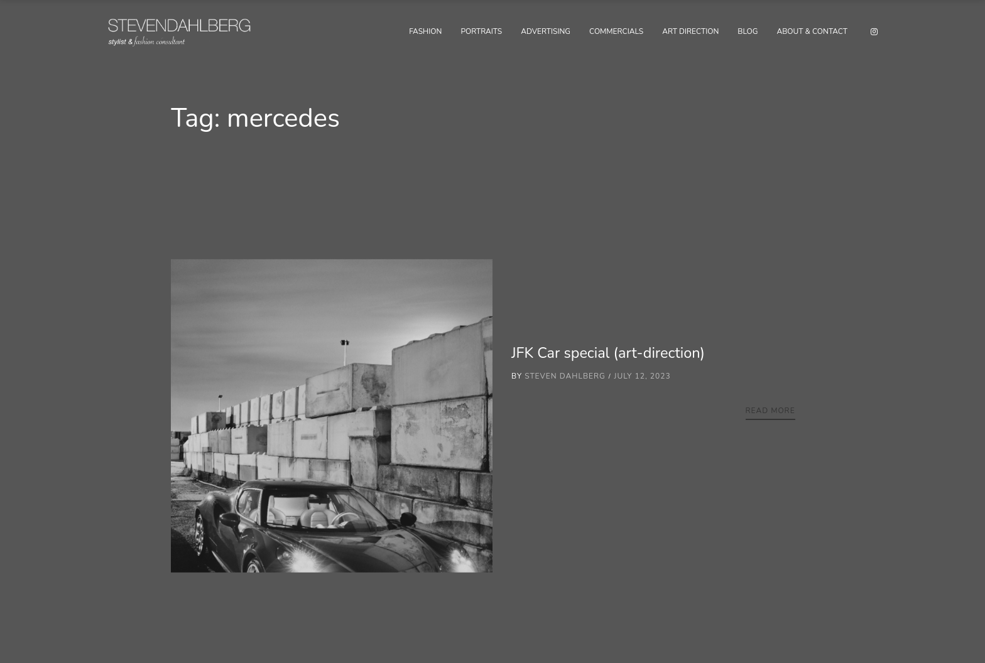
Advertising (545, 31)
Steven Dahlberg (565, 376)
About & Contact (811, 31)
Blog (747, 31)
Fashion (425, 31)
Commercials (616, 31)
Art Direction (690, 31)
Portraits (481, 31)
